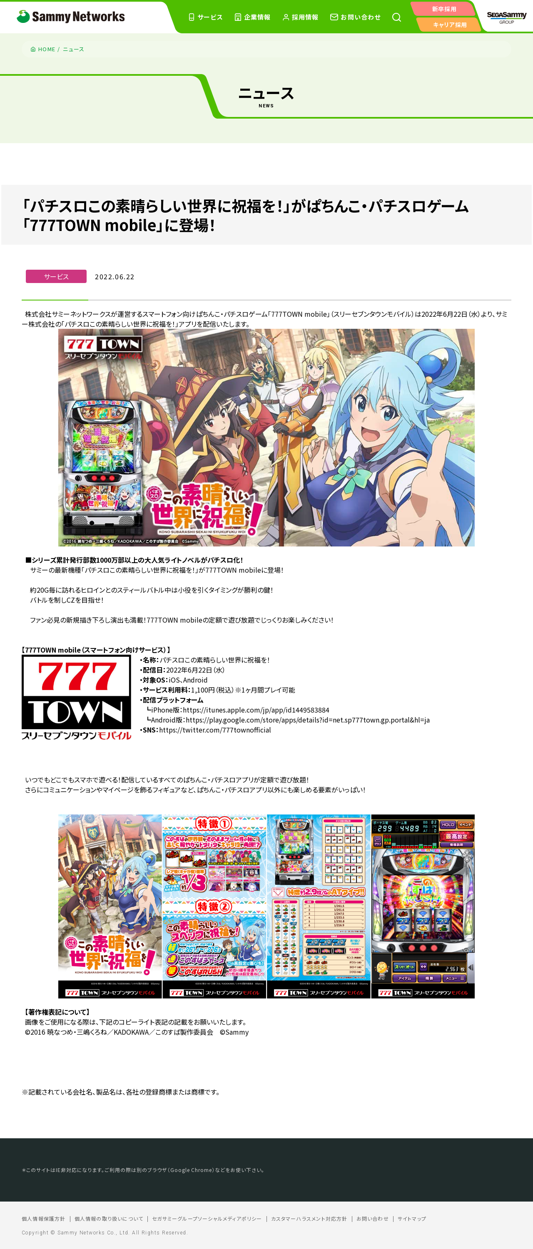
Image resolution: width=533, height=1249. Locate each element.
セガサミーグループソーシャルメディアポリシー (207, 1218)
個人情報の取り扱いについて (109, 1218)
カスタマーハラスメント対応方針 (309, 1218)
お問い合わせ (372, 1218)
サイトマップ (412, 1218)
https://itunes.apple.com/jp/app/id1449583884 (256, 710)
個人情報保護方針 (44, 1218)
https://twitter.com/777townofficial (215, 730)
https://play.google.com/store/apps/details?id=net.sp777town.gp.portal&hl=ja (308, 720)
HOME (46, 49)
